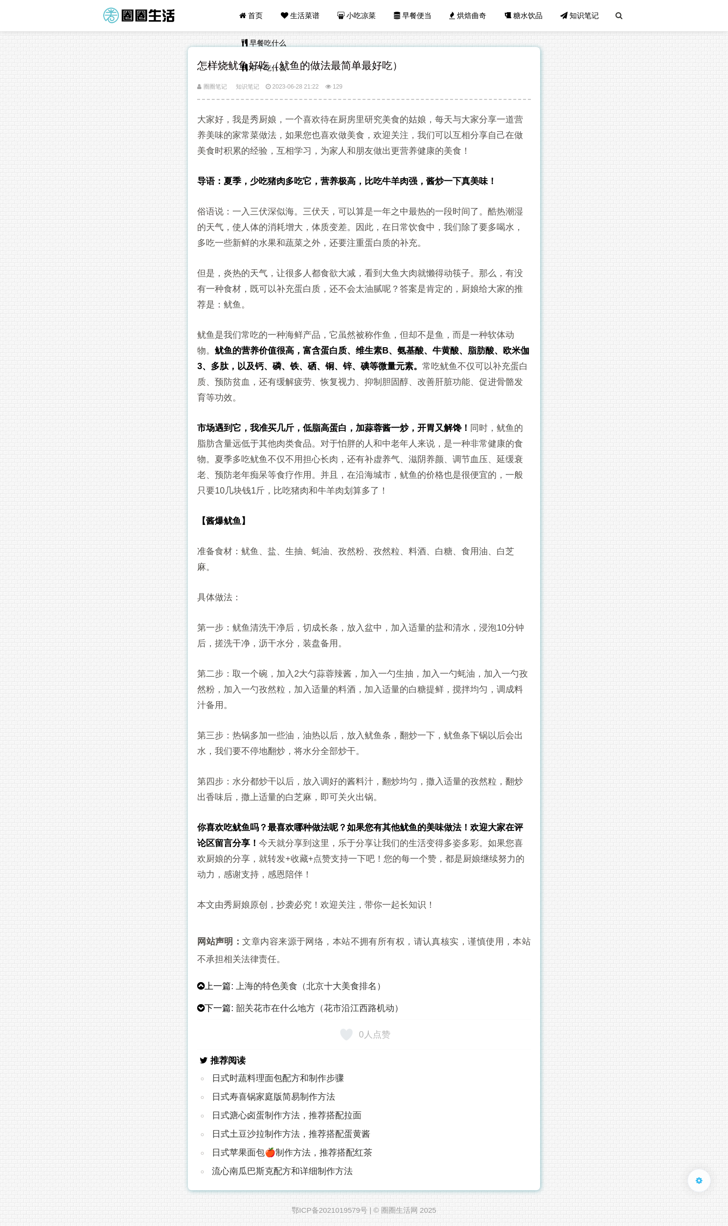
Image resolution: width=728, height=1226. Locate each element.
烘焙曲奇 (467, 15)
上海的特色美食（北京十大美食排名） (311, 986)
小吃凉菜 (357, 15)
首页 (251, 15)
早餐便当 (413, 15)
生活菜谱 (300, 15)
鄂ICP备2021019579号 (329, 1210)
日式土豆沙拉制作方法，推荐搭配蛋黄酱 (291, 1134)
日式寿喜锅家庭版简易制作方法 (273, 1097)
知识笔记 (579, 15)
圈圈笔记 (212, 86)
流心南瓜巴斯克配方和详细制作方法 (282, 1171)
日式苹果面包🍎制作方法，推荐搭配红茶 (292, 1152)
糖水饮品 (523, 15)
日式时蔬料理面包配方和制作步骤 (278, 1078)
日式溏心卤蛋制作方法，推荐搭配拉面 (287, 1115)
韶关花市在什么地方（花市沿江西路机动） (319, 1008)
